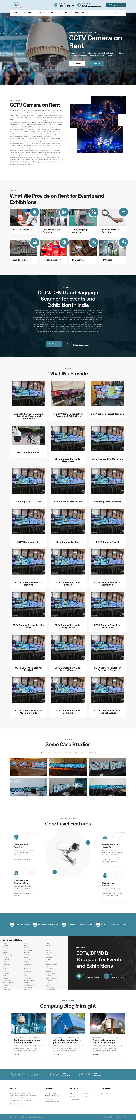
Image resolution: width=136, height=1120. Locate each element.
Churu (48, 950)
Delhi (4, 943)
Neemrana (49, 969)
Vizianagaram (7, 980)
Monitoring (92, 753)
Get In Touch (77, 63)
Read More (18, 1054)
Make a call (62, 3)
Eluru (47, 983)
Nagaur (26, 962)
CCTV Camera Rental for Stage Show (68, 626)
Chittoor (27, 973)
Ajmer (26, 943)
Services (41, 13)
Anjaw (5, 987)
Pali (47, 962)
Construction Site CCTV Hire (107, 458)
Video (66, 13)
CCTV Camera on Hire (28, 542)
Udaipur (5, 969)
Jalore (26, 957)
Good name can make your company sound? (27, 1041)
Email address (86, 3)
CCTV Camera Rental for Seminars (68, 711)
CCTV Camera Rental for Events (68, 583)
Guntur (5, 976)
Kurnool (48, 976)
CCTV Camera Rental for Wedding (28, 583)
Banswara (6, 945)
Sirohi (26, 966)
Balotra (48, 971)
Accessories (79, 753)
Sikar (4, 966)
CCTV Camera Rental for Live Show (28, 626)
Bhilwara (27, 948)
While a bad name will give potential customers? (67, 1041)
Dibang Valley (50, 987)
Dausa (5, 952)
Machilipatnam (8, 983)
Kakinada (49, 980)
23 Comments (34, 1037)
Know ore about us (18, 1104)
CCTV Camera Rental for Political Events (107, 711)
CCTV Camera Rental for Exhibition (107, 583)
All (41, 753)
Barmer (48, 945)
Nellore (48, 985)
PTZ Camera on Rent (28, 452)
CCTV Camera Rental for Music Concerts (28, 711)
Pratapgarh (6, 964)
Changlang (28, 987)
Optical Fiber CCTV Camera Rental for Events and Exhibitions (28, 416)
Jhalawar (49, 957)
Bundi (5, 950)
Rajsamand (28, 964)
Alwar (48, 943)
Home (15, 13)
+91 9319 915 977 (66, 6)
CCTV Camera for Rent (68, 542)
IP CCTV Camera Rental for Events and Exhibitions (68, 415)
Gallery (54, 13)
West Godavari (29, 980)
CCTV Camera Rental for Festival (28, 669)
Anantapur (6, 973)
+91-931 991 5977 (118, 977)
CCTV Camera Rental (107, 542)
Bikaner (48, 948)
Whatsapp (114, 975)
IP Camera (57, 753)
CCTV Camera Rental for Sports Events (68, 669)
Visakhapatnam (51, 978)
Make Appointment (116, 5)
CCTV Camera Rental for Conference (107, 626)
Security (68, 753)
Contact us (79, 13)
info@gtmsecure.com (91, 6)
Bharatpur (6, 948)
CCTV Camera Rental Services (107, 413)
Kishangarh (28, 971)
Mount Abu (6, 971)
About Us (27, 13)
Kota (4, 962)
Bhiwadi (27, 969)
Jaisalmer (6, 957)
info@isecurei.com (91, 977)
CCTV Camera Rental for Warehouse (68, 460)
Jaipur (48, 955)
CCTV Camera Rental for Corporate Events (107, 669)
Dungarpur (49, 952)
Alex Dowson (18, 1037)
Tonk (47, 966)
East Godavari (50, 973)
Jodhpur (27, 959)
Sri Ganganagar (8, 955)
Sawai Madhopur (51, 964)
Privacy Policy (108, 1117)
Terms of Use (121, 1117)
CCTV (48, 753)
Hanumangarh (29, 955)
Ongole (26, 983)
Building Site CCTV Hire (28, 501)
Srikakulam (28, 978)
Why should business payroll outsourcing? (104, 1041)
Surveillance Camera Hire (68, 501)
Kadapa (5, 985)
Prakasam (6, 978)
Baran (26, 945)
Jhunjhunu (6, 959)
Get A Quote (54, 344)
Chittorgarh (28, 950)
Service (87, 1093)
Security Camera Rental (107, 501)
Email (84, 975)
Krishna (26, 976)
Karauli (48, 959)
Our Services (95, 63)
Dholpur (27, 952)
